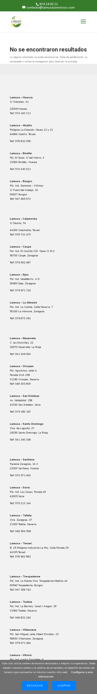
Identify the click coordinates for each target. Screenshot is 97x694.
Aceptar (63, 686)
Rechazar (35, 686)
